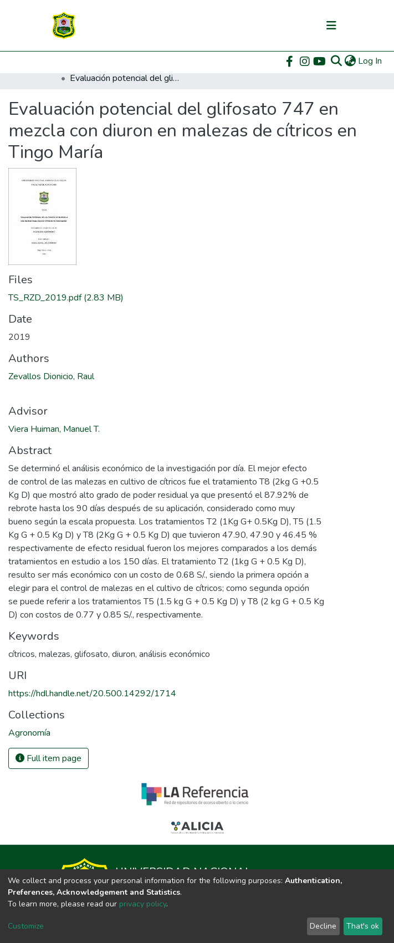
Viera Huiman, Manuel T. (54, 429)
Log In (370, 61)
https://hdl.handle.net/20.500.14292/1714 (92, 693)
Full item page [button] (48, 758)
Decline (323, 926)
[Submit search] (336, 61)
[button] (350, 61)
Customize (26, 926)
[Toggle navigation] (331, 25)
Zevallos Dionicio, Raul (51, 376)
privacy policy (142, 904)
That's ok (362, 926)
